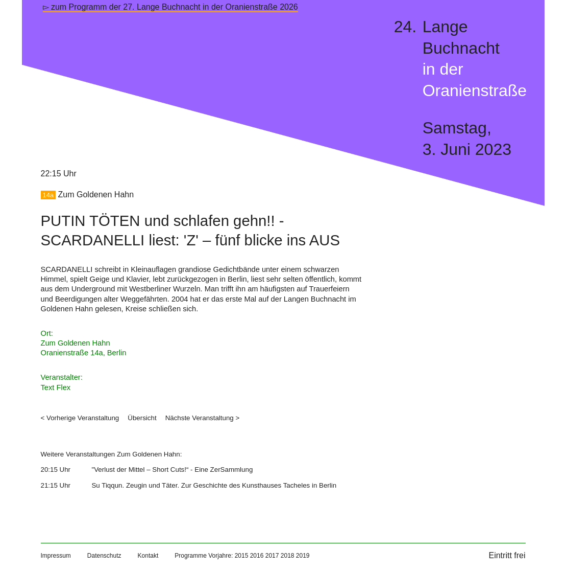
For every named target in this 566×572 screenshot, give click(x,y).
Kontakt (148, 555)
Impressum (56, 555)
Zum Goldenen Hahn (96, 194)
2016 (257, 555)
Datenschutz (104, 555)
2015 (242, 555)
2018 (287, 555)
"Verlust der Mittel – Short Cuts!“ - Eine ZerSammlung (172, 469)
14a (48, 195)
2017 (272, 555)
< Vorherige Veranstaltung (80, 418)
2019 (303, 555)
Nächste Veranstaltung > (202, 418)
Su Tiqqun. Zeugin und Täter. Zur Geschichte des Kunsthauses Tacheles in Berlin (213, 485)
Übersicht (142, 418)
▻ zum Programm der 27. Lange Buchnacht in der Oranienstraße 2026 (170, 7)
